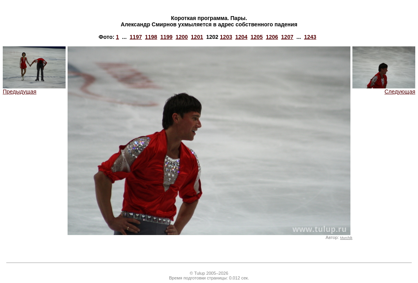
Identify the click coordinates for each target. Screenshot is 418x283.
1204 (241, 37)
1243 (310, 37)
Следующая (383, 89)
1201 (197, 37)
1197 (136, 37)
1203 (226, 37)
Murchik (346, 238)
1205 (257, 37)
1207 (287, 37)
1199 (166, 37)
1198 (151, 37)
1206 (272, 37)
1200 (182, 37)
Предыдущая (34, 89)
